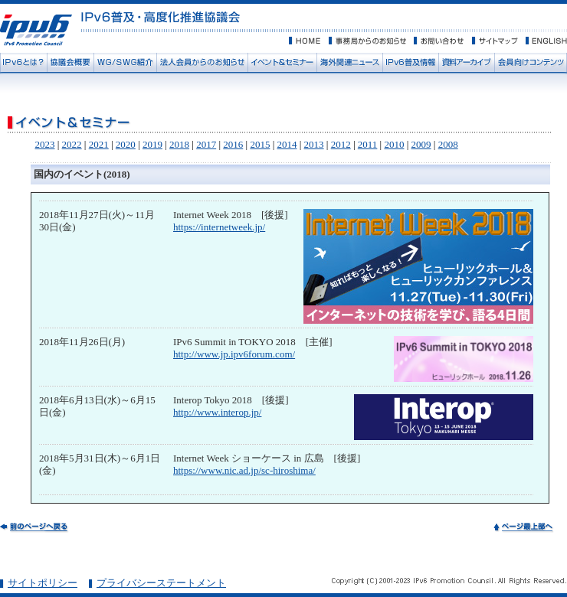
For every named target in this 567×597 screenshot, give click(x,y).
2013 (314, 144)
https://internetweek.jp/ (219, 227)
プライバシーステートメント (161, 583)
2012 (341, 144)
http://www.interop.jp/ (217, 412)
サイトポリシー (42, 583)
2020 (126, 144)
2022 (72, 144)
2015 (260, 144)
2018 (179, 144)
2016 (233, 144)
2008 (448, 144)
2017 (206, 144)
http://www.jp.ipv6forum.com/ (234, 354)
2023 (45, 144)
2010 (394, 144)
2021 (99, 144)
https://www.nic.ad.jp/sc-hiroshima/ (244, 470)
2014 (287, 144)
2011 (368, 144)
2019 (152, 144)
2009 (421, 144)
